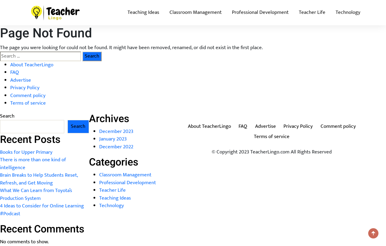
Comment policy (28, 95)
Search (7, 116)
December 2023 (116, 131)
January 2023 (113, 139)
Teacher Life (312, 12)
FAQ (14, 72)
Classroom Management (195, 12)
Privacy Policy (25, 88)
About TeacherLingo (31, 65)
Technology (348, 12)
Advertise (20, 80)
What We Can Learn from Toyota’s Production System (36, 194)
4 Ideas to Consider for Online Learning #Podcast (42, 210)
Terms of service (28, 103)
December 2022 (116, 147)
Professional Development (260, 12)
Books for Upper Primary (26, 152)
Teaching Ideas (143, 12)
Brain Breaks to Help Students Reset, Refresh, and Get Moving (39, 179)
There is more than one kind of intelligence (33, 164)
